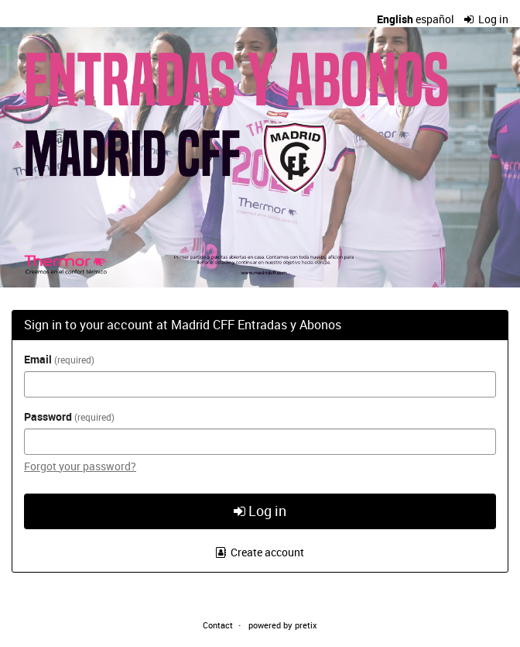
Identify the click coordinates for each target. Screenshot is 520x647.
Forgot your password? (80, 466)
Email (59, 359)
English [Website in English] (395, 19)
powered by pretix (282, 625)
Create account (260, 552)
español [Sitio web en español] (435, 19)
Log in (486, 19)
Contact (218, 625)
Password (69, 416)
